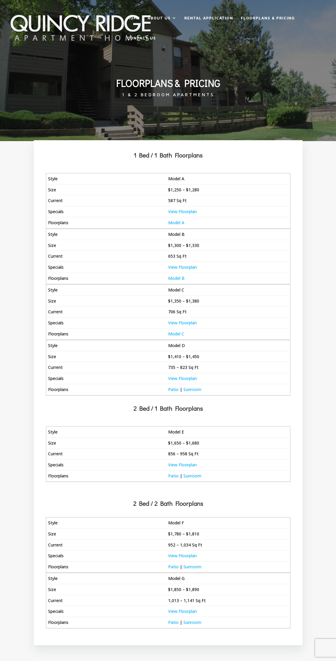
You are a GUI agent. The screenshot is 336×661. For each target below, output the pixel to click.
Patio (173, 389)
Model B (176, 278)
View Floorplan (182, 211)
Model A (176, 222)
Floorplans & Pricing (268, 18)
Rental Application (208, 18)
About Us (159, 18)
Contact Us (141, 38)
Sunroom (192, 389)
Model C (176, 334)
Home (133, 18)
